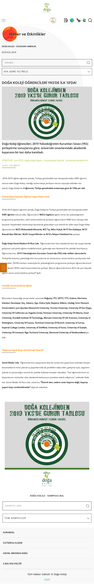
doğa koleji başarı (33, 160)
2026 (47, 579)
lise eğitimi (14, 165)
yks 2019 (18, 160)
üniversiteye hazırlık (54, 160)
